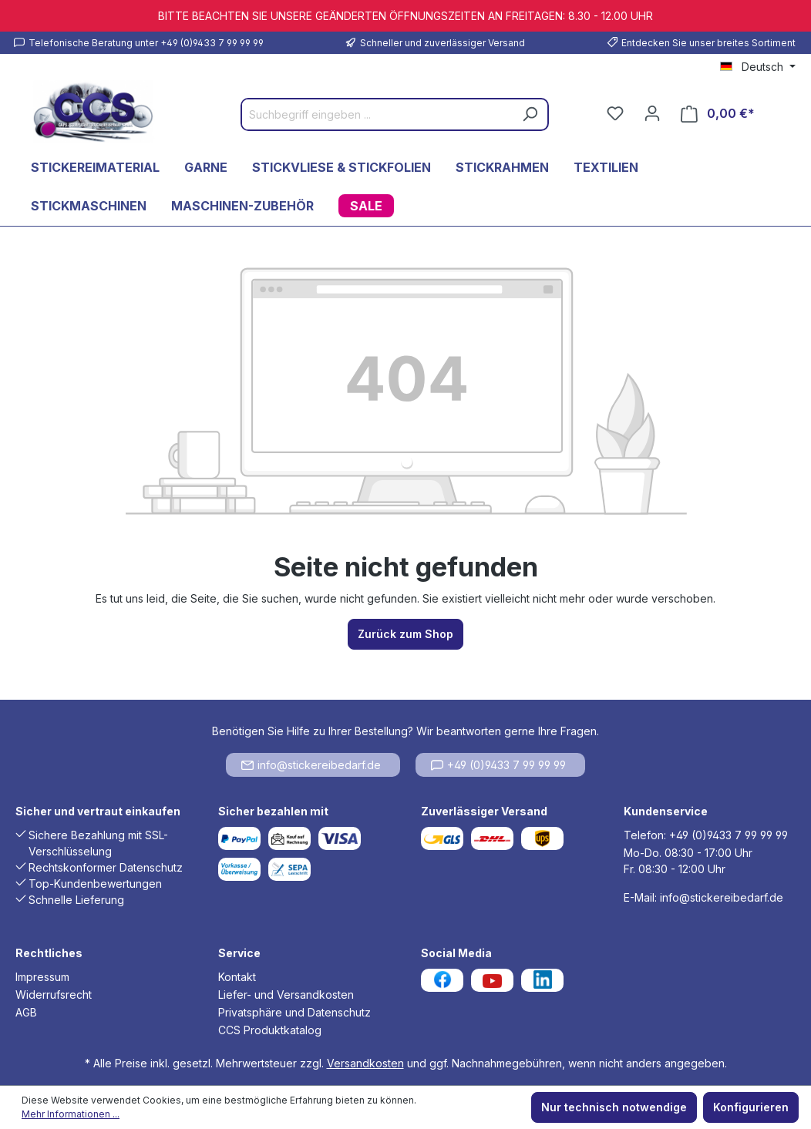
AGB (26, 1012)
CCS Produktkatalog (269, 1030)
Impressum (42, 976)
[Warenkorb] (718, 113)
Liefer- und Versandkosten (286, 994)
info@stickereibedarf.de (311, 764)
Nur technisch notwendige (614, 1107)
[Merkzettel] (615, 113)
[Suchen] (529, 114)
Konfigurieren (751, 1107)
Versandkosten (365, 1063)
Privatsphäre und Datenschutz (294, 1012)
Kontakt (237, 976)
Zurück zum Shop (405, 633)
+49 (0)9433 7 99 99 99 (498, 764)
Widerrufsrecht (53, 994)
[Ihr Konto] (652, 113)
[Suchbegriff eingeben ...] (377, 114)
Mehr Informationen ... (70, 1114)
